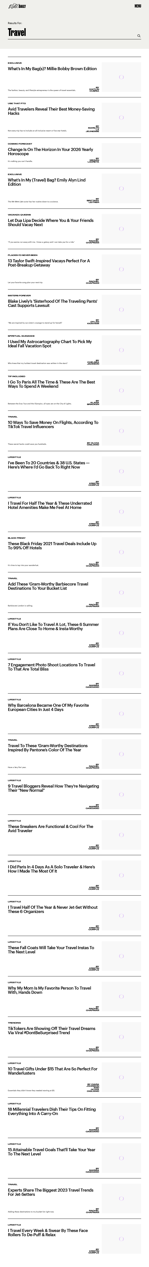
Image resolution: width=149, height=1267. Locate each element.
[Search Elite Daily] (74, 32)
